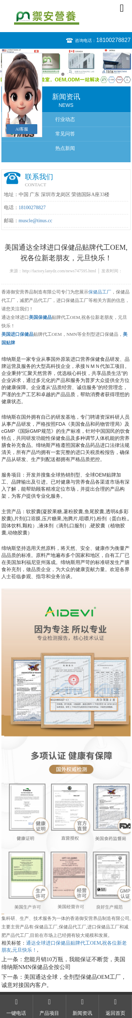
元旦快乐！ (24, 950)
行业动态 (65, 119)
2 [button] (69, 74)
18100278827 (113, 40)
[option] (66, 66)
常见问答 (65, 134)
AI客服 (22, 129)
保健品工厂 (99, 292)
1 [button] (62, 74)
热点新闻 (65, 148)
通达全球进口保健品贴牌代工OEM (63, 943)
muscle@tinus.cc (35, 220)
